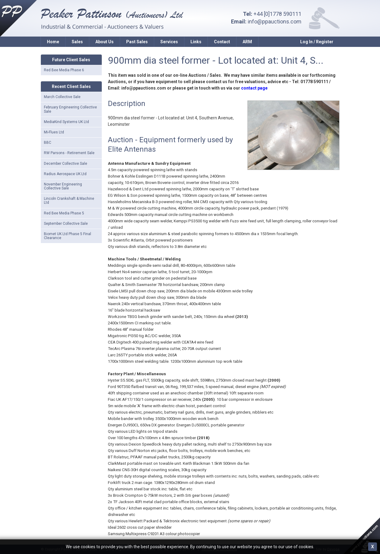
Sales (77, 41)
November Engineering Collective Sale (63, 186)
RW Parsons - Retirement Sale (69, 153)
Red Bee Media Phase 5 (64, 213)
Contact (222, 41)
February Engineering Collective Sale (70, 109)
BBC (47, 142)
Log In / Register (316, 41)
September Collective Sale (66, 223)
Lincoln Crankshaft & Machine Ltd (69, 200)
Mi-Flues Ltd (54, 132)
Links (195, 41)
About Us (104, 41)
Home (53, 41)
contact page (254, 88)
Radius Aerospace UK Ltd (65, 174)
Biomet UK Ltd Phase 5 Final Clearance (67, 236)
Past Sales (137, 41)
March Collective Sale (62, 97)
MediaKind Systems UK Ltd (66, 122)
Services (169, 41)
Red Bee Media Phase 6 (64, 70)
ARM (247, 41)
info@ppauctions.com (274, 21)
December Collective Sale (65, 163)
